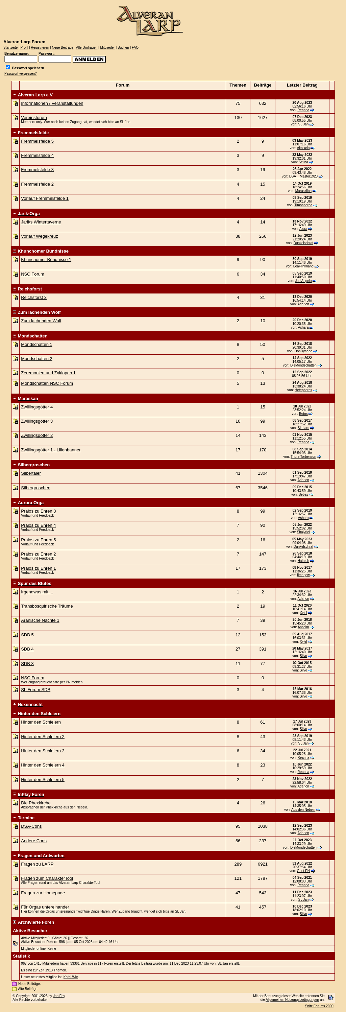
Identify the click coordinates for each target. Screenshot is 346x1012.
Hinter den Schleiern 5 (43, 779)
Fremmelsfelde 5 (37, 141)
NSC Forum (32, 274)
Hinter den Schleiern (41, 722)
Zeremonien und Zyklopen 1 (48, 372)
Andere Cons (34, 840)
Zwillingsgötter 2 (37, 435)
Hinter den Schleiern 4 (43, 765)
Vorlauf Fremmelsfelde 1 (45, 198)
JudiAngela (303, 281)
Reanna (303, 110)
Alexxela (303, 148)
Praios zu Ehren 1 (38, 568)
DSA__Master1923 (303, 176)
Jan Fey (59, 996)
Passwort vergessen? (20, 73)
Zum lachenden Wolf (41, 320)
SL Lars (303, 428)
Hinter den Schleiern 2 (43, 736)
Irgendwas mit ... (37, 591)
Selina (303, 162)
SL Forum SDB (35, 689)
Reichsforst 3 (34, 297)
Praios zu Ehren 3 (38, 511)
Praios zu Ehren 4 (38, 525)
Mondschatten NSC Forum (47, 383)
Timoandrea (303, 205)
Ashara (303, 327)
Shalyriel (303, 532)
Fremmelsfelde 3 (37, 169)
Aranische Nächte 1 (40, 620)
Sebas (303, 494)
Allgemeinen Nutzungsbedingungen (292, 1000)
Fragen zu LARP (37, 864)
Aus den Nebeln (303, 809)
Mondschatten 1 (36, 344)
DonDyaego (303, 351)
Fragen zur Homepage (43, 892)
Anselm (303, 627)
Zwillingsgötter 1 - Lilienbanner (50, 449)
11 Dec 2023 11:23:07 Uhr (189, 963)
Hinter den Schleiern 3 (43, 750)
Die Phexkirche (35, 802)
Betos (303, 414)
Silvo (303, 656)
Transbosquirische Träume (47, 606)
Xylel (303, 613)
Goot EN (303, 871)
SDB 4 (27, 649)
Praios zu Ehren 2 (38, 554)
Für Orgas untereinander (45, 907)
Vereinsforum (34, 117)
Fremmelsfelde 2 (37, 184)
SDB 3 (27, 663)
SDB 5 (27, 634)
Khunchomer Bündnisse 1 (46, 259)
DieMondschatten (303, 365)
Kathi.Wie (71, 977)
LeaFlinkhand (303, 266)
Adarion (303, 304)
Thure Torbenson (303, 456)
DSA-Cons (31, 826)
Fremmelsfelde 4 (37, 155)
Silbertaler (31, 473)
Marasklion (303, 191)
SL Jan (303, 124)
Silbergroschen (35, 487)
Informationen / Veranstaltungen (52, 103)
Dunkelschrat (303, 243)
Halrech (303, 561)
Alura (303, 229)
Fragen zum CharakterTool (47, 878)
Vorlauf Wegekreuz (39, 236)
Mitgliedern (51, 963)
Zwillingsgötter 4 (37, 406)
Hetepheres (303, 390)
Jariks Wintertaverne (41, 222)
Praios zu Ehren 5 (38, 539)
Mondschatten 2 (36, 358)
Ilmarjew (303, 575)
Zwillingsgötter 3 (37, 421)
